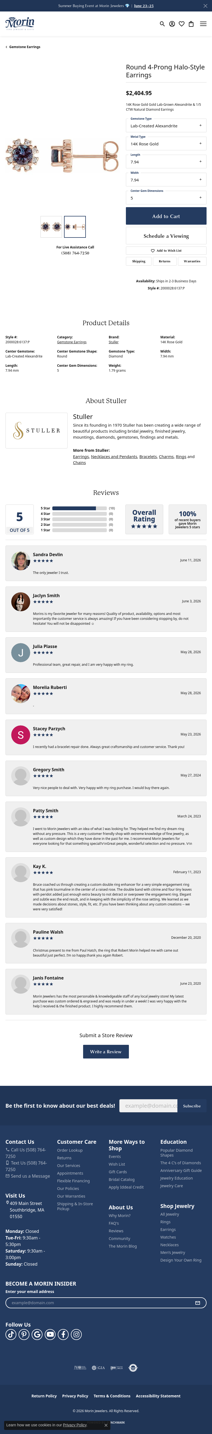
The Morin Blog (123, 1246)
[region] (62, 155)
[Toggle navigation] (203, 23)
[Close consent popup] (106, 1425)
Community (119, 1238)
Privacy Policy (75, 1395)
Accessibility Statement (158, 1395)
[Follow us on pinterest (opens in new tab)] (24, 1334)
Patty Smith (45, 811)
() (111, 508)
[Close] (205, 5)
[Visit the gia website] (98, 1368)
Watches (168, 1237)
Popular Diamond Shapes (176, 1153)
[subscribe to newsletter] (197, 1303)
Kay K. (39, 866)
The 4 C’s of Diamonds (180, 1162)
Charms (166, 456)
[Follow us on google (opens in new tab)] (37, 1334)
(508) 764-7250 (75, 253)
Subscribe (192, 1106)
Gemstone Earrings (24, 47)
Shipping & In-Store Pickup (75, 1206)
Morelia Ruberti (50, 687)
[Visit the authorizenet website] (133, 1368)
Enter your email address (29, 1291)
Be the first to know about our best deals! (60, 1105)
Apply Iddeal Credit (126, 1187)
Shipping (139, 261)
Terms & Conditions (112, 1395)
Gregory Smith (48, 770)
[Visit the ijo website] (116, 1368)
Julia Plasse (45, 646)
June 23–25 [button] (144, 5)
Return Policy (44, 1395)
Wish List (117, 1164)
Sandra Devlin (48, 555)
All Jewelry (169, 1214)
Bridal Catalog (122, 1179)
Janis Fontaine (48, 978)
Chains (79, 462)
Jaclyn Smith (46, 596)
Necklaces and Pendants (114, 456)
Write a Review (106, 1051)
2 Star (45, 524)
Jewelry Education (176, 1178)
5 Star (45, 508)
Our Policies (68, 1188)
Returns (164, 261)
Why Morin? (120, 1215)
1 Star (45, 530)
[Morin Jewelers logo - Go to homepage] (20, 23)
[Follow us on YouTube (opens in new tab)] (50, 1334)
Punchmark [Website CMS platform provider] (116, 1422)
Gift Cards (118, 1171)
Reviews (116, 1230)
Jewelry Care (171, 1185)
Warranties (192, 261)
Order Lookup (70, 1150)
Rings (181, 456)
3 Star (45, 519)
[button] (162, 23)
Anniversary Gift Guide (181, 1170)
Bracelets (148, 456)
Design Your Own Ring (181, 1260)
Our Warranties (71, 1196)
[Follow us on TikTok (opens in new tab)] (10, 1334)
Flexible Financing (73, 1180)
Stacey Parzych (49, 729)
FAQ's (114, 1223)
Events (115, 1156)
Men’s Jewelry (172, 1252)
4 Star (45, 513)
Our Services (68, 1165)
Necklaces (169, 1244)
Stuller (114, 342)
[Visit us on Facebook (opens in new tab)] (63, 1334)
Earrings (81, 456)
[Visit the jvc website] (80, 1368)
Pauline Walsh (48, 932)
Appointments (70, 1173)
